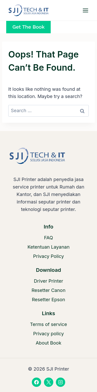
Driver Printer (48, 281)
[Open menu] (85, 10)
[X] (48, 382)
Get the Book (28, 27)
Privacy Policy (48, 256)
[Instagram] (60, 382)
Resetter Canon (48, 290)
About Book (48, 343)
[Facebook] (36, 382)
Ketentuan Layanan (48, 247)
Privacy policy (48, 333)
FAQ (48, 237)
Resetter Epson (48, 299)
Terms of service (48, 324)
